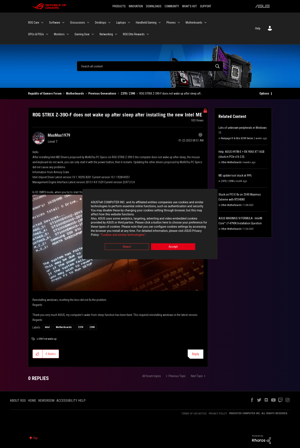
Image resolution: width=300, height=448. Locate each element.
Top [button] (35, 438)
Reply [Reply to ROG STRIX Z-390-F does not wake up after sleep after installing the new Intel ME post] (195, 354)
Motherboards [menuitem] (194, 22)
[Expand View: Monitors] (68, 34)
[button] (37, 354)
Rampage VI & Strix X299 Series (237, 138)
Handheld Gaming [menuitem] (146, 22)
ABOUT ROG (18, 401)
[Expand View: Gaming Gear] (93, 34)
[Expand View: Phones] (179, 22)
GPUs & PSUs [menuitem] (36, 34)
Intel (47, 327)
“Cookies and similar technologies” (122, 235)
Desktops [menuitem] (100, 22)
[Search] (150, 66)
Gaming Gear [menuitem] (82, 34)
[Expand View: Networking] (116, 34)
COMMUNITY (172, 6)
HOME (32, 401)
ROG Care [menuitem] (33, 22)
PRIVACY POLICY (218, 413)
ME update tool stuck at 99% (235, 175)
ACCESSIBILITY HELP (71, 401)
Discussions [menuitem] (77, 22)
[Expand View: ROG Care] (42, 22)
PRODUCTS (119, 6)
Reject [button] (127, 247)
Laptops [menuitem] (121, 22)
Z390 (92, 327)
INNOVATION (136, 6)
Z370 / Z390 (128, 93)
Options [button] (264, 93)
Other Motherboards (231, 162)
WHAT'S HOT (189, 6)
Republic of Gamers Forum (45, 93)
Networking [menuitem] (106, 34)
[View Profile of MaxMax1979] (59, 135)
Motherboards (75, 93)
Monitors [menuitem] (59, 34)
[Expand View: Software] (63, 22)
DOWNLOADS (153, 6)
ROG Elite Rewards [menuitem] (134, 34)
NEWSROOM (46, 401)
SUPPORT (205, 6)
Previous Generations (102, 93)
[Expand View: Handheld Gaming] (160, 22)
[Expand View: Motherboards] (205, 22)
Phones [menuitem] (171, 22)
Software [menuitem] (54, 22)
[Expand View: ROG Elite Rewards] (148, 34)
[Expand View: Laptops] (129, 22)
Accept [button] (173, 247)
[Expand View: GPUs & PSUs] (47, 34)
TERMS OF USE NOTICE (194, 413)
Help (257, 28)
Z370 (80, 327)
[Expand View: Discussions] (88, 22)
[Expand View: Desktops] (109, 22)
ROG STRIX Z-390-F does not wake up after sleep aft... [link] (170, 93)
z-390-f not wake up (46, 338)
